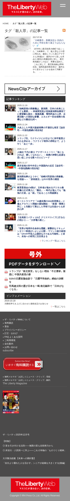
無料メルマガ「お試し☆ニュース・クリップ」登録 (27, 377)
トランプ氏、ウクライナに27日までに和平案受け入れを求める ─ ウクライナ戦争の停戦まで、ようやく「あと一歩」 (41, 141)
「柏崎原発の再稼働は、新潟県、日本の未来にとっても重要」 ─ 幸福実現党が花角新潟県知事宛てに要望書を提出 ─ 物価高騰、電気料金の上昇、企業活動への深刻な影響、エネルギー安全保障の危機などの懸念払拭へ (41, 114)
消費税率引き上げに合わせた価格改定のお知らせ (26, 304)
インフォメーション (18, 295)
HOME (6, 23)
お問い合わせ (11, 347)
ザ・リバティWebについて (18, 319)
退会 (7, 326)
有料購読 (9, 323)
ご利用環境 (10, 340)
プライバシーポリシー (15, 330)
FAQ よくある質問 (13, 337)
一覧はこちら (58, 306)
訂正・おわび (11, 333)
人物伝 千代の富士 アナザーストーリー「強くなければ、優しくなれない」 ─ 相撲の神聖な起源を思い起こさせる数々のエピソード (41, 155)
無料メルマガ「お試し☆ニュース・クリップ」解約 (27, 380)
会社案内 (9, 343)
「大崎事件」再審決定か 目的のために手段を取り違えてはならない (49, 43)
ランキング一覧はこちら (52, 240)
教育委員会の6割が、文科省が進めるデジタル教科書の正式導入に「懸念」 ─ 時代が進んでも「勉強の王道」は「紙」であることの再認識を (41, 190)
